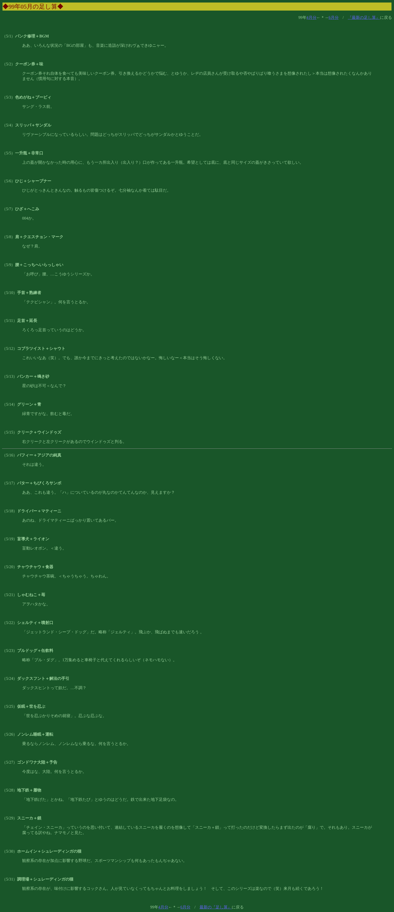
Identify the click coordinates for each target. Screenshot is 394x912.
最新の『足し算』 (216, 907)
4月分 (312, 17)
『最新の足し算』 (364, 17)
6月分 (334, 17)
